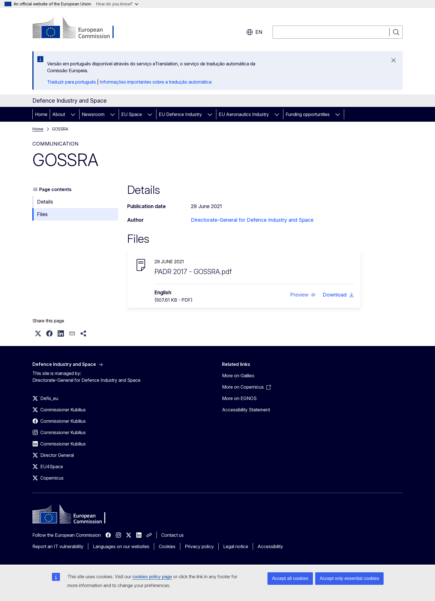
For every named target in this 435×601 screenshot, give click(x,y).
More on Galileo (238, 375)
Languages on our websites (121, 546)
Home (41, 114)
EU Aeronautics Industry (244, 114)
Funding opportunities (308, 114)
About (58, 114)
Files (42, 214)
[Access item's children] (73, 114)
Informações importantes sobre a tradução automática (156, 82)
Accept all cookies (290, 578)
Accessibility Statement (246, 410)
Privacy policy (199, 546)
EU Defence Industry (180, 114)
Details (45, 202)
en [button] (254, 32)
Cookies (167, 546)
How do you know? (117, 3)
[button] (303, 295)
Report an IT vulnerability (57, 546)
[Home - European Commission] (78, 28)
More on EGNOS (239, 398)
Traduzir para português (71, 82)
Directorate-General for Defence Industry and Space (252, 220)
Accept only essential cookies (349, 578)
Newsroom (93, 114)
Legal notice (235, 546)
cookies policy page (152, 576)
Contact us (172, 535)
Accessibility (270, 546)
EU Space (131, 114)
